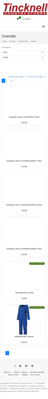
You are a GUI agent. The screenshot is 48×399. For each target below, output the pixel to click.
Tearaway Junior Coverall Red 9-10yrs (24, 117)
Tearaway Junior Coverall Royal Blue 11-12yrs (24, 249)
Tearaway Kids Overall (24, 293)
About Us (7, 372)
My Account (35, 375)
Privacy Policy (13, 375)
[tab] (24, 52)
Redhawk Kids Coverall (24, 336)
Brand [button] (5, 57)
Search (27, 19)
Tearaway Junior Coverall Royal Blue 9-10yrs (24, 205)
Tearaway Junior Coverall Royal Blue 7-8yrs (24, 161)
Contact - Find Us (20, 372)
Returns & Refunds (37, 372)
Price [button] (5, 52)
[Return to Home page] (25, 9)
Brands (25, 375)
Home (4, 41)
